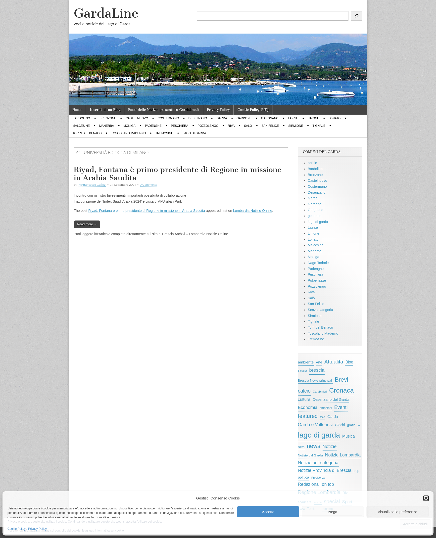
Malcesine (81, 126)
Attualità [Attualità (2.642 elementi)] (333, 361)
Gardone (244, 118)
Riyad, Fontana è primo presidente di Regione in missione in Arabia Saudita (178, 173)
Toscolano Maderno (128, 133)
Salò (248, 126)
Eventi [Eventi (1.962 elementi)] (341, 407)
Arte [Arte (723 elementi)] (319, 362)
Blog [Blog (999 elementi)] (349, 362)
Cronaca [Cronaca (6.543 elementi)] (341, 390)
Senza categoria (320, 310)
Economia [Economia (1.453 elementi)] (308, 407)
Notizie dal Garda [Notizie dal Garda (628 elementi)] (310, 455)
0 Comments (148, 184)
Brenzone (107, 118)
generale (315, 216)
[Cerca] (356, 16)
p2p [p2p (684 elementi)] (356, 471)
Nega (332, 512)
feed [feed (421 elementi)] (322, 416)
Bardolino (81, 118)
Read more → (87, 224)
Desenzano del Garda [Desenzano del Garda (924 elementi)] (331, 399)
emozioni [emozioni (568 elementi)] (326, 408)
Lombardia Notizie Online (252, 211)
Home (77, 110)
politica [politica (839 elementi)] (303, 477)
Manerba (106, 126)
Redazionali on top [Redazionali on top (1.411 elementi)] (316, 484)
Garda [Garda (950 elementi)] (332, 416)
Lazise (293, 118)
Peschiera (179, 126)
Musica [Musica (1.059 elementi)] (348, 436)
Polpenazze (317, 280)
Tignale (319, 126)
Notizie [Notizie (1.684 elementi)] (330, 446)
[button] (426, 498)
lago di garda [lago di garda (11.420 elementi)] (319, 435)
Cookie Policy (16, 529)
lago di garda (194, 133)
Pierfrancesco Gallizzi (92, 184)
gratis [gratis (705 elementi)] (351, 425)
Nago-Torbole (318, 263)
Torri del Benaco (87, 133)
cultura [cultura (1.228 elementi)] (304, 399)
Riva (231, 126)
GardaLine (106, 13)
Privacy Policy (37, 529)
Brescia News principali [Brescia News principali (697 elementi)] (315, 380)
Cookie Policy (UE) (253, 110)
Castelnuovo (137, 118)
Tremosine (164, 133)
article (312, 163)
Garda (221, 118)
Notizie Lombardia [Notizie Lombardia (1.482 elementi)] (343, 454)
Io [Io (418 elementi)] (359, 425)
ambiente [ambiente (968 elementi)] (306, 362)
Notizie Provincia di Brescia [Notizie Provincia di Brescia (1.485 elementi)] (324, 470)
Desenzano (198, 118)
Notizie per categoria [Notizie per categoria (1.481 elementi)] (318, 462)
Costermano (168, 118)
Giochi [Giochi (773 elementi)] (340, 425)
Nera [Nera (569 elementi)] (301, 447)
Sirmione (295, 126)
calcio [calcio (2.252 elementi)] (304, 391)
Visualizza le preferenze (397, 512)
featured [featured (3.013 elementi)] (308, 416)
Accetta (268, 512)
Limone (313, 118)
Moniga (129, 126)
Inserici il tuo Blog (105, 110)
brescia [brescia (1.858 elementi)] (317, 370)
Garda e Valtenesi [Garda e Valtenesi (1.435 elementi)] (315, 424)
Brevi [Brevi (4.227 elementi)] (341, 379)
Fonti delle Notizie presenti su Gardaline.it (163, 110)
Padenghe (153, 126)
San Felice (270, 126)
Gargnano (270, 118)
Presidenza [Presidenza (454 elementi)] (318, 477)
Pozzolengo (208, 126)
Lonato (334, 118)
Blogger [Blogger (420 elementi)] (302, 370)
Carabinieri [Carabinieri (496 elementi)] (320, 391)
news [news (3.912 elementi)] (313, 446)
